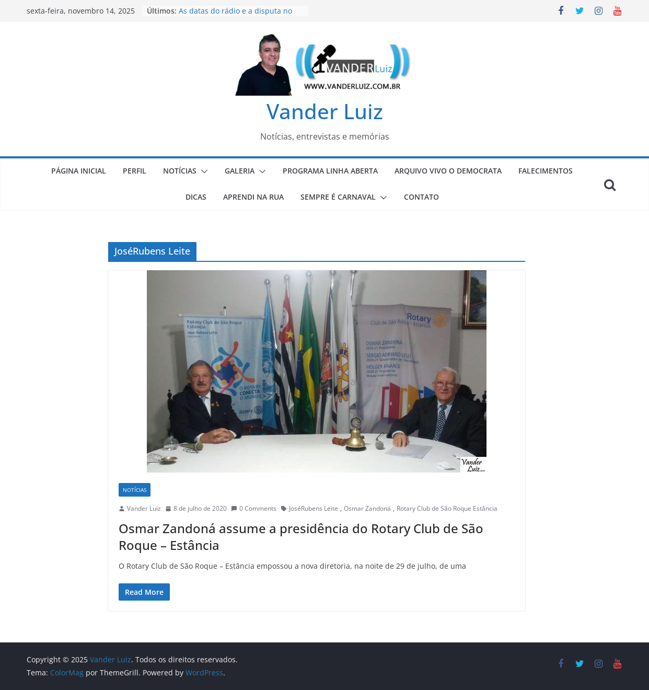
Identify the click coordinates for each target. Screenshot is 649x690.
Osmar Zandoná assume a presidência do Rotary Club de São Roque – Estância (301, 536)
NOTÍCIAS (179, 171)
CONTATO (421, 197)
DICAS (196, 197)
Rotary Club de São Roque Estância (447, 508)
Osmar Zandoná (367, 508)
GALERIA (239, 171)
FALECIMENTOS (545, 171)
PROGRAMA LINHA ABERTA (330, 171)
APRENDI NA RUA (253, 197)
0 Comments (253, 508)
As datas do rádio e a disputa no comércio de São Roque (235, 16)
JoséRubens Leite (313, 508)
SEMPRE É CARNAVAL (338, 197)
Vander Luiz (324, 111)
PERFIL (134, 171)
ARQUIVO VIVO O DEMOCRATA (448, 171)
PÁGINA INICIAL (78, 171)
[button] (202, 171)
